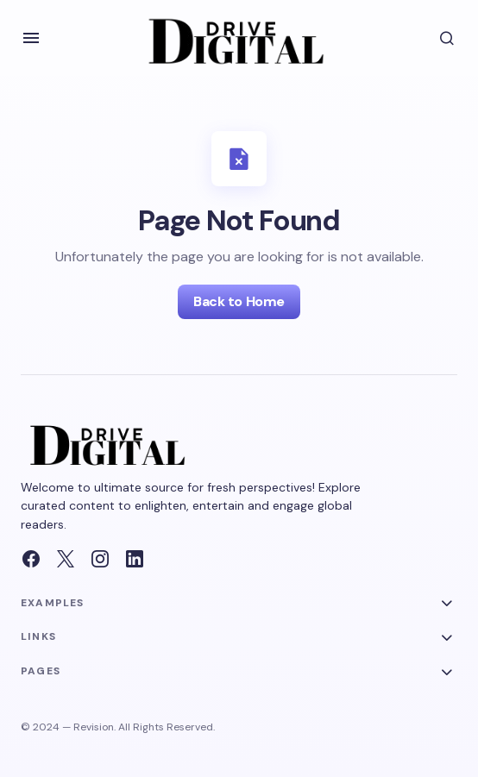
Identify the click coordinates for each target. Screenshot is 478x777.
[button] (31, 38)
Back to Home (238, 301)
